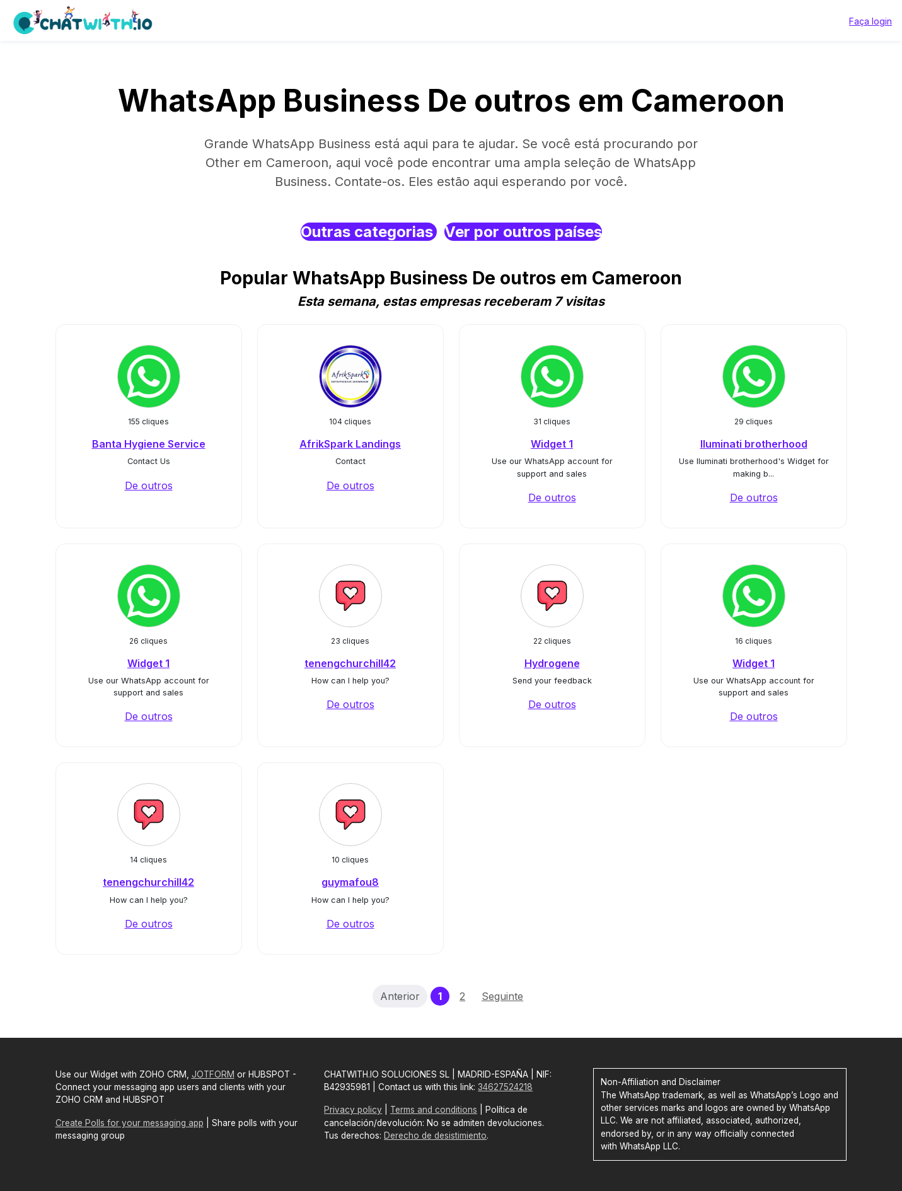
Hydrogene (552, 663)
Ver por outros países (523, 232)
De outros (149, 485)
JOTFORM (213, 1074)
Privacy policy (353, 1110)
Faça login (870, 21)
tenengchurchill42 (350, 663)
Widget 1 (552, 444)
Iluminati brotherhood (753, 444)
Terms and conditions (433, 1110)
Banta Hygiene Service (148, 444)
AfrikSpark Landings (350, 444)
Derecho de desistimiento (435, 1135)
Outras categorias (369, 232)
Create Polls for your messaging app (129, 1123)
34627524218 (505, 1087)
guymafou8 (350, 882)
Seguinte (502, 996)
